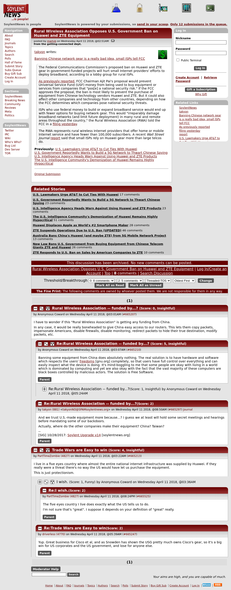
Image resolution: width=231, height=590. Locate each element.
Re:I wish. (58, 490)
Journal (188, 409)
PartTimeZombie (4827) (54, 456)
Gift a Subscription (201, 89)
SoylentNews (16, 12)
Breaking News (15, 100)
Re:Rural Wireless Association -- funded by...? (103, 343)
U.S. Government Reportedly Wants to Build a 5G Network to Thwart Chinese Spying (101, 152)
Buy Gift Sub (13, 73)
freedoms (87, 361)
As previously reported (194, 127)
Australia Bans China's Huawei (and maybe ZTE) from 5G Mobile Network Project (99, 235)
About (9, 35)
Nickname (183, 38)
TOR (7, 153)
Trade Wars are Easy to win (79, 450)
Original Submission (48, 174)
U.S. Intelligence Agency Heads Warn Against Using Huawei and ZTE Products (96, 156)
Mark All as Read (110, 285)
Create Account (15, 77)
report (183, 134)
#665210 (133, 349)
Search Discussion (156, 273)
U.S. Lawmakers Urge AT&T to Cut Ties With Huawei (96, 149)
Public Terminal (188, 60)
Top (107, 273)
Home (49, 585)
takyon (183, 111)
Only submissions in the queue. (198, 24)
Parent (45, 379)
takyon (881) (51, 409)
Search (9, 54)
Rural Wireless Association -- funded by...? (95, 308)
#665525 (143, 496)
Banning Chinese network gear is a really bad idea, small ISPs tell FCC (200, 119)
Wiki (7, 138)
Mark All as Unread (146, 285)
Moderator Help (46, 569)
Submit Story (14, 66)
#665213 (134, 456)
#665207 (129, 314)
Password (183, 49)
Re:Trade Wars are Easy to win (75, 528)
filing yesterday (189, 130)
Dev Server (12, 149)
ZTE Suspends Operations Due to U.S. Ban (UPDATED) (77, 230)
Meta (8, 111)
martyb (51, 41)
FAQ (7, 39)
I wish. (62, 482)
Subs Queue (13, 70)
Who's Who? (13, 142)
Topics (9, 47)
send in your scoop (152, 24)
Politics (9, 115)
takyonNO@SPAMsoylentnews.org (85, 409)
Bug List (10, 145)
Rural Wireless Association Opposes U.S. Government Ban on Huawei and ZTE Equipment (112, 269)
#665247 (129, 534)
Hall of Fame (13, 62)
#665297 (175, 409)
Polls (8, 58)
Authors (10, 51)
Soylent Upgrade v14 (84, 435)
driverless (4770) (53, 534)
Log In (9, 81)
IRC (7, 134)
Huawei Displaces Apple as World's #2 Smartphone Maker (80, 225)
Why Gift (201, 94)
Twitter (9, 130)
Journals (10, 43)
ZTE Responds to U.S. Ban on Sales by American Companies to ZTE (88, 252)
